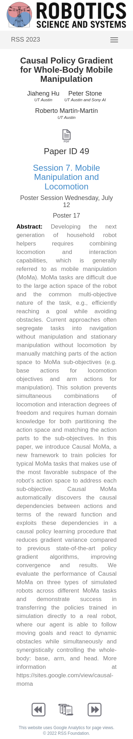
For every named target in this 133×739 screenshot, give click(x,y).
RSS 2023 (25, 39)
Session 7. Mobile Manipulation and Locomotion (66, 177)
